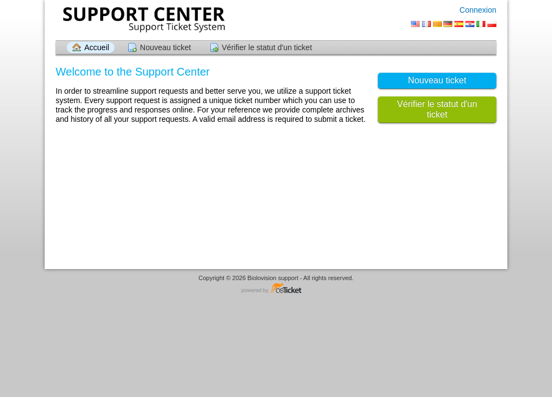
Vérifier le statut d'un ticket (267, 47)
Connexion (477, 10)
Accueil (96, 47)
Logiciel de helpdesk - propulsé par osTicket (276, 288)
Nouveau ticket (165, 47)
